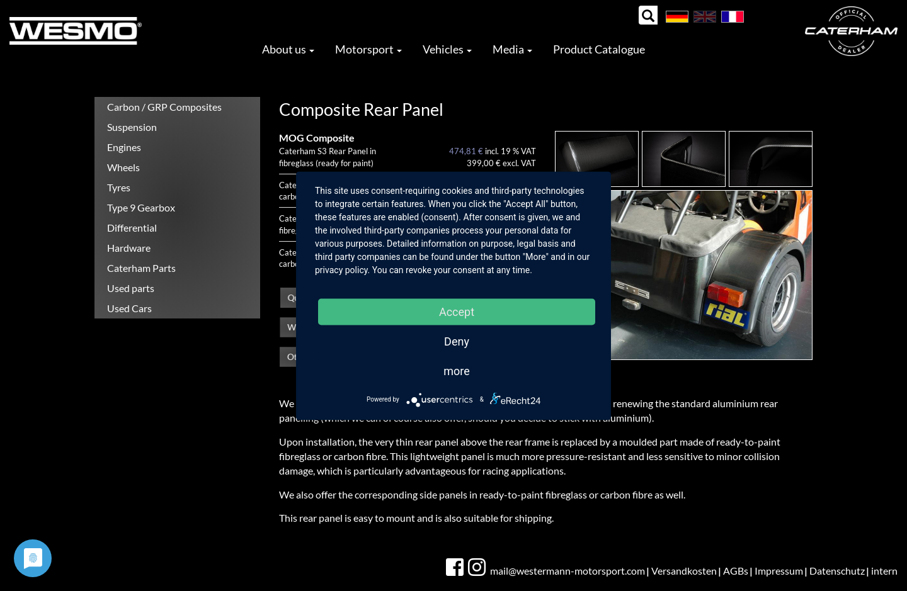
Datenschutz (837, 571)
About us (288, 49)
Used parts (130, 288)
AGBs (735, 571)
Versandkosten (684, 571)
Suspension (132, 127)
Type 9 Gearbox (141, 207)
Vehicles (447, 49)
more (456, 370)
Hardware (129, 248)
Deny (456, 340)
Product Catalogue (599, 49)
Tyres (118, 187)
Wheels (123, 167)
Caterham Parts (141, 268)
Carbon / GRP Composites (164, 107)
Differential (132, 228)
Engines (124, 147)
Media (512, 49)
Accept (456, 311)
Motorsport (368, 49)
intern (884, 571)
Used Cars (129, 308)
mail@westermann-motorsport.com (567, 571)
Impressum (779, 571)
